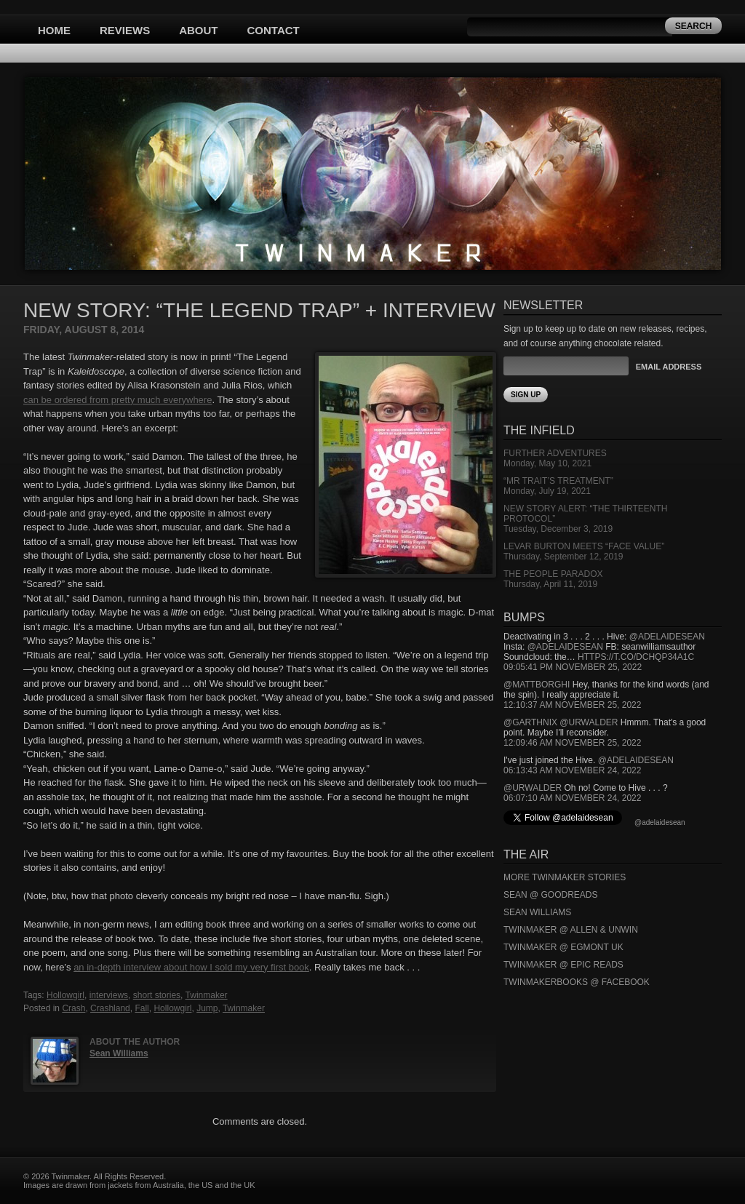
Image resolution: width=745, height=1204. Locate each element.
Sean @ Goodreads (550, 895)
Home (54, 30)
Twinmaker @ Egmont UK (563, 947)
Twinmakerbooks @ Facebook (576, 982)
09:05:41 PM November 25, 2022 (572, 667)
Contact (273, 30)
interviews (108, 995)
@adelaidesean (667, 636)
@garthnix (530, 722)
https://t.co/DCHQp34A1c (636, 657)
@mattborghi (536, 684)
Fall (141, 1008)
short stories (156, 995)
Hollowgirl (65, 995)
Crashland (110, 1008)
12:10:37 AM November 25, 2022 (572, 705)
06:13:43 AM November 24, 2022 (572, 770)
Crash (73, 1008)
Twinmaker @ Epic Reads (563, 965)
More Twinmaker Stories (564, 877)
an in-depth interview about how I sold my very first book (191, 967)
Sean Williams (118, 1053)
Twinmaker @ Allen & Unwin (570, 930)
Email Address (668, 366)
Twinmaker (207, 995)
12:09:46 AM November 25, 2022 (572, 743)
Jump (207, 1008)
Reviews (125, 30)
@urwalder (588, 722)
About (198, 30)
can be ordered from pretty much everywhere (117, 399)
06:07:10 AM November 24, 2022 (572, 798)
